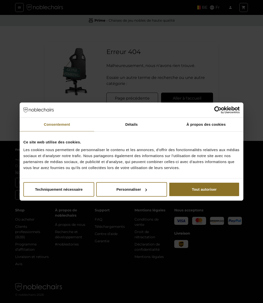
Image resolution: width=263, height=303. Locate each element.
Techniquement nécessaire (59, 189)
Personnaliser (131, 189)
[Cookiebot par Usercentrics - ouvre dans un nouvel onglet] (218, 110)
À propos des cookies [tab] (206, 124)
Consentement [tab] (57, 124)
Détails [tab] (131, 124)
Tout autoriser (204, 189)
